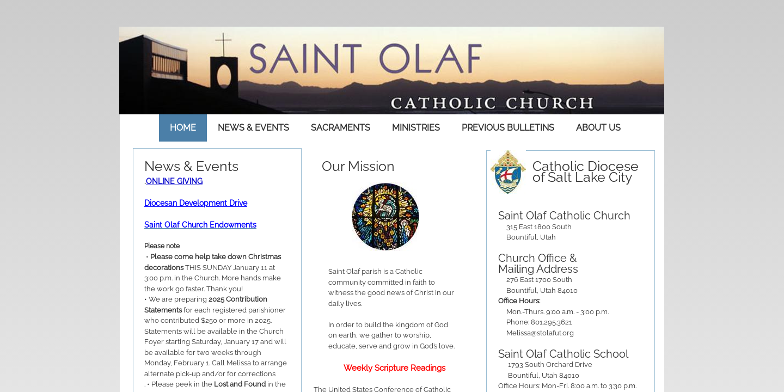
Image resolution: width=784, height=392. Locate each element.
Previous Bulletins (508, 127)
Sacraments (340, 127)
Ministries (416, 127)
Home (183, 127)
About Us (598, 127)
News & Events (253, 127)
